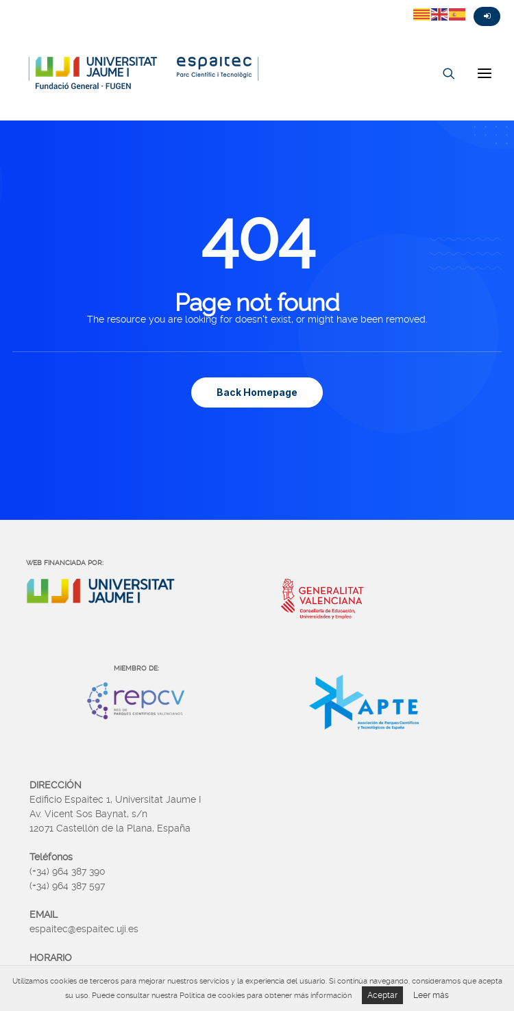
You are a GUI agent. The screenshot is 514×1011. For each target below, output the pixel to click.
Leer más (431, 995)
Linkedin (86, 5)
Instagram (61, 5)
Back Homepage (257, 392)
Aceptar (382, 995)
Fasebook (37, 5)
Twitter (12, 5)
